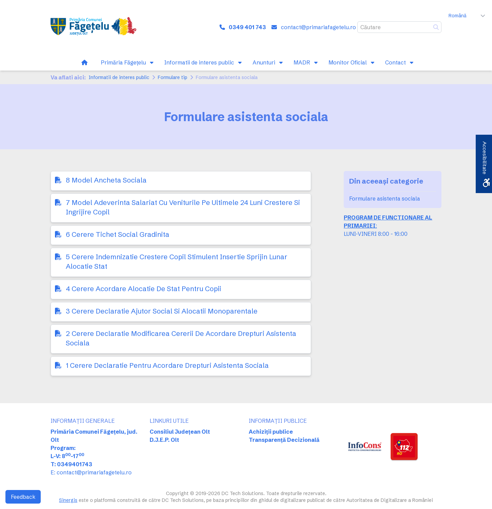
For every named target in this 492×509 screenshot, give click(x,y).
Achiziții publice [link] (271, 431)
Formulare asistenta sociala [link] (384, 198)
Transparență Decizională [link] (284, 439)
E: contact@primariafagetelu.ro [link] (91, 472)
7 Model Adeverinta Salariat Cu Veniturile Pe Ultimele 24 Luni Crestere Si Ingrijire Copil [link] (183, 207)
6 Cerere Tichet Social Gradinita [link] (117, 234)
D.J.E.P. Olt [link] (164, 439)
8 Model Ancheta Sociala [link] (106, 180)
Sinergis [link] (68, 500)
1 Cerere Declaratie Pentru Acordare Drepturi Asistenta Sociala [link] (167, 365)
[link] (95, 27)
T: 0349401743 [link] (71, 464)
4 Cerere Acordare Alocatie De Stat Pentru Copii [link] (143, 288)
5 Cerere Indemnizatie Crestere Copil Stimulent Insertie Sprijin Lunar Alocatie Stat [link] (176, 261)
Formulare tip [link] (172, 77)
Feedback (23, 496)
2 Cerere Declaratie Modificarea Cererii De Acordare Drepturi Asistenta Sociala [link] (181, 338)
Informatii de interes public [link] (119, 77)
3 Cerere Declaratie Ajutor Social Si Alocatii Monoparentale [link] (162, 311)
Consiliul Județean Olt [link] (180, 431)
